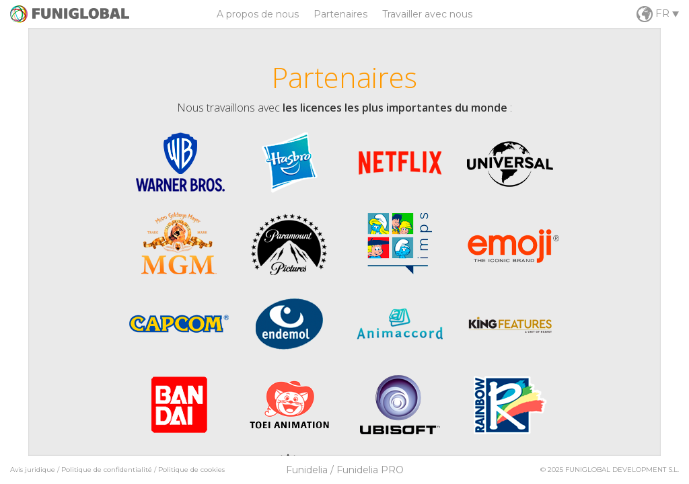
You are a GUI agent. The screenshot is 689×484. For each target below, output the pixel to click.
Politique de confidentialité (106, 469)
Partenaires (340, 14)
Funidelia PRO (370, 470)
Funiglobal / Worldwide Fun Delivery (69, 14)
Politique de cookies (191, 469)
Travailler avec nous (427, 14)
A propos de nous (258, 14)
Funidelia (307, 470)
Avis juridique (32, 469)
